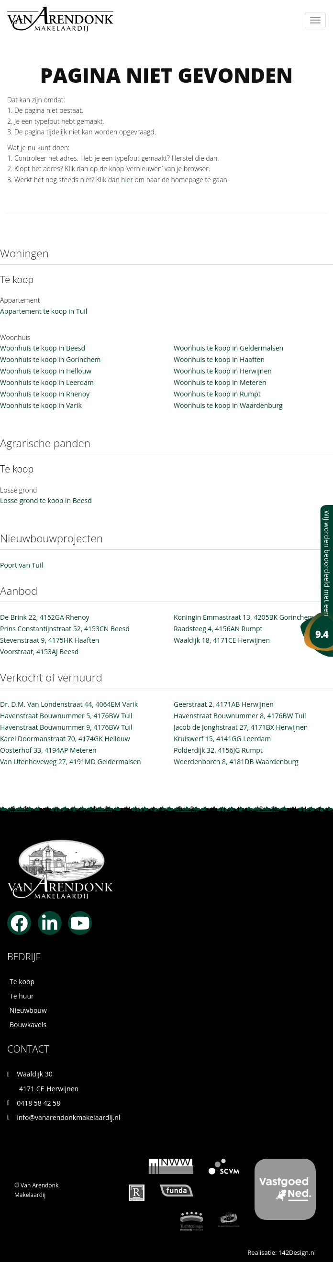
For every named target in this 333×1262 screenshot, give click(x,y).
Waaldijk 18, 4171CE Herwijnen (222, 640)
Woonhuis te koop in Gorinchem (50, 359)
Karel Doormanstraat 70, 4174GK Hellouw (65, 738)
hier (127, 179)
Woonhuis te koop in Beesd (42, 347)
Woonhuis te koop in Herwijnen (223, 370)
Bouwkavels (28, 1024)
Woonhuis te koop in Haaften (219, 359)
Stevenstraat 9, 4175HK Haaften (49, 640)
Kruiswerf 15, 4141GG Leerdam (222, 738)
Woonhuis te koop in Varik (41, 405)
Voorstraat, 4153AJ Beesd (39, 651)
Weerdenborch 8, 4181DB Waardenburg (236, 761)
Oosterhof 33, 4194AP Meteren (48, 750)
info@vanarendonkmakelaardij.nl (68, 1117)
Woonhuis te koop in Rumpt (217, 393)
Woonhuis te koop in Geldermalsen (228, 347)
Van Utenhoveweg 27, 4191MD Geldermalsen (70, 761)
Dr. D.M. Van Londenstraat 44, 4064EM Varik (69, 704)
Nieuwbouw (28, 1010)
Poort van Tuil (21, 565)
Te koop (22, 981)
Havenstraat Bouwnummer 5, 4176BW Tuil (66, 715)
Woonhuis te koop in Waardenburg (228, 405)
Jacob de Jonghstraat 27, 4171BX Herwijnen (241, 727)
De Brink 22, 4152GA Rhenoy (44, 617)
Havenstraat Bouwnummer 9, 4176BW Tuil (66, 727)
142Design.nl (297, 1252)
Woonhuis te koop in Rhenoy (44, 393)
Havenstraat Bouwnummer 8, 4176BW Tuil (240, 715)
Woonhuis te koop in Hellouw (45, 370)
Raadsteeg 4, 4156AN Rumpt (218, 628)
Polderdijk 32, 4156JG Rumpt (218, 750)
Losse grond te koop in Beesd (46, 500)
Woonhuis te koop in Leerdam (47, 382)
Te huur (22, 995)
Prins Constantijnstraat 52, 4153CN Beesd (65, 628)
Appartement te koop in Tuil (43, 311)
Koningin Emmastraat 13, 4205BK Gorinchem (244, 617)
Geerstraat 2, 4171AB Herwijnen (224, 704)
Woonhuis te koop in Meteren (220, 382)
